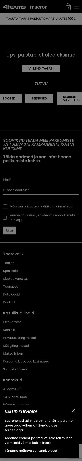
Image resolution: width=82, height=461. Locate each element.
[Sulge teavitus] (73, 410)
